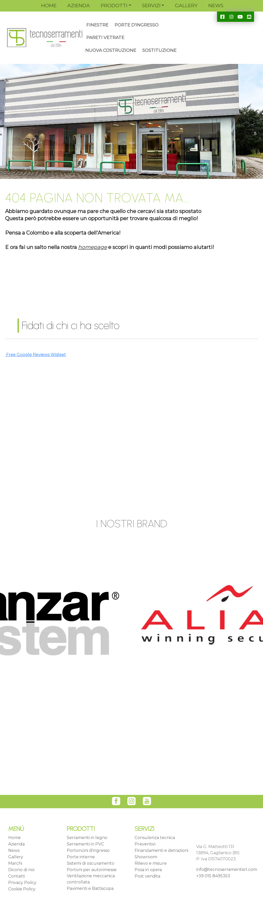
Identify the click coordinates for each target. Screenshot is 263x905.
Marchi (15, 863)
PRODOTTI (114, 5)
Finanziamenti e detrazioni (161, 850)
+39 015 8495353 (213, 875)
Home (14, 837)
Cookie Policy (21, 889)
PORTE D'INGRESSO (136, 24)
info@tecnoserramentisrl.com (226, 869)
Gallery (15, 856)
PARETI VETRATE (105, 37)
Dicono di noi (21, 869)
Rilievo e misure (151, 863)
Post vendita (147, 876)
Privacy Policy (22, 882)
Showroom (146, 856)
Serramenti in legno (87, 837)
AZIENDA (78, 5)
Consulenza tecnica (155, 837)
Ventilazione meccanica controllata (91, 878)
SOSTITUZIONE (159, 50)
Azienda (16, 844)
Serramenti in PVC (85, 844)
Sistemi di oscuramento (90, 863)
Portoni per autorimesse (92, 869)
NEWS (215, 5)
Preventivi (145, 844)
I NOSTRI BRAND (131, 523)
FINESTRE (97, 24)
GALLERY (186, 5)
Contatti (16, 876)
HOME (49, 5)
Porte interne (81, 856)
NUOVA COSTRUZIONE (110, 50)
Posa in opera (148, 869)
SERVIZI (151, 5)
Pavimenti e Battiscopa (90, 888)
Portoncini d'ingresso (88, 850)
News (14, 850)
